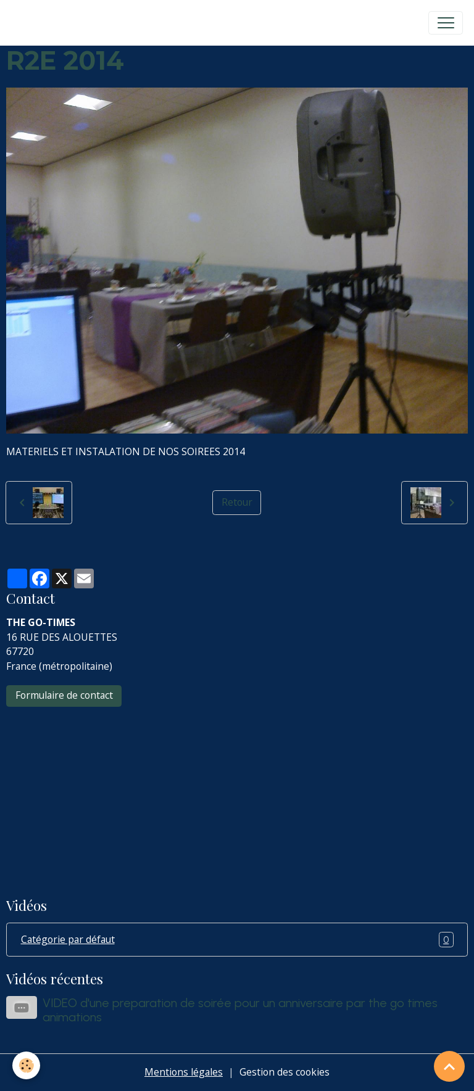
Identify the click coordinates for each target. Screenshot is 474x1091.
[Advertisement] (237, 794)
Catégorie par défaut (237, 940)
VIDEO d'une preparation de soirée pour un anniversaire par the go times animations (240, 1010)
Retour (237, 502)
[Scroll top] (449, 1066)
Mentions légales (183, 1072)
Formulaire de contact (64, 695)
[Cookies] (26, 1065)
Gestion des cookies (284, 1072)
